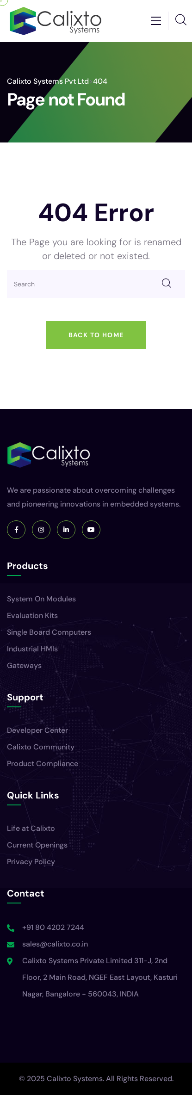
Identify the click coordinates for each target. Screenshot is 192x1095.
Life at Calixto (31, 828)
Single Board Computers (49, 632)
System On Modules (41, 599)
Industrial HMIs (32, 649)
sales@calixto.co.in (55, 944)
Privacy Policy (31, 861)
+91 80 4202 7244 (53, 927)
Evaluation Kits (32, 615)
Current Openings (37, 845)
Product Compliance (42, 763)
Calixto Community (40, 747)
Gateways (24, 665)
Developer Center (37, 730)
